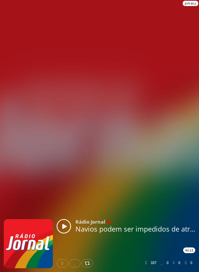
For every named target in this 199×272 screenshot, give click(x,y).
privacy (190, 3)
